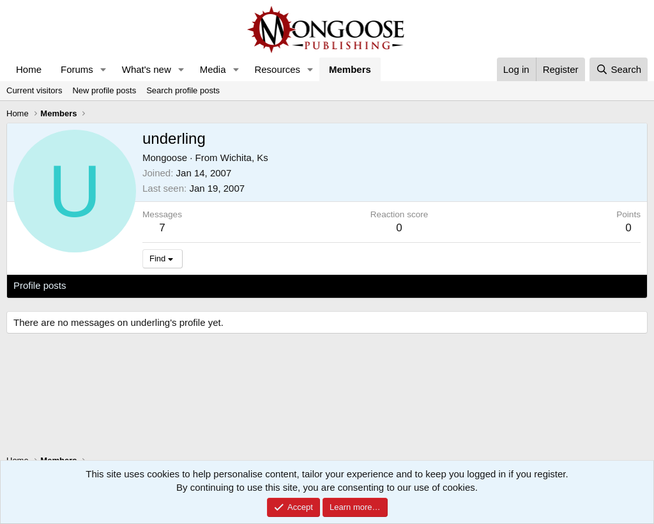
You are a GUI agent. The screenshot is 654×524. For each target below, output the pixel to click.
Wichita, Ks (244, 157)
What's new (146, 69)
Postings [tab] (167, 285)
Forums (77, 69)
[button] (103, 69)
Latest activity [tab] (108, 285)
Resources (277, 69)
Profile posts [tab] (39, 285)
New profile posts (104, 90)
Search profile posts (183, 90)
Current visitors (34, 90)
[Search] (618, 69)
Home (29, 69)
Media (213, 69)
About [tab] (211, 285)
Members (350, 69)
